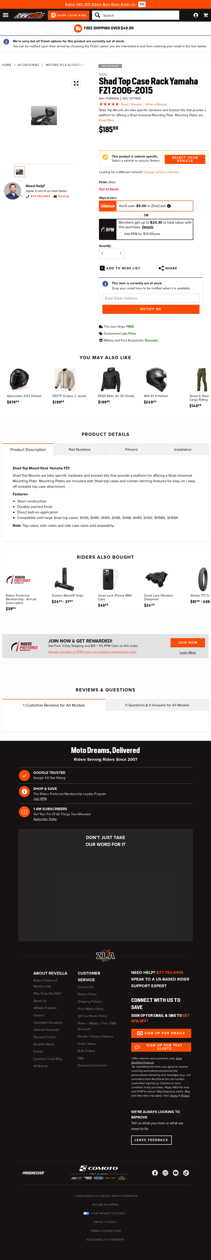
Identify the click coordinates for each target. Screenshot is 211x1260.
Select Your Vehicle (185, 159)
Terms (173, 1096)
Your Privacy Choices (108, 1213)
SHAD (103, 74)
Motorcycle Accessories (67, 65)
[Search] (135, 15)
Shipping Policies (90, 1001)
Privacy (185, 1096)
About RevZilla (50, 973)
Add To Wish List (123, 268)
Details (147, 227)
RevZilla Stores (44, 1044)
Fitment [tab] (131, 449)
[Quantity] (111, 253)
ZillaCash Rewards (46, 1029)
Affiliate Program (45, 1008)
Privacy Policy (105, 1222)
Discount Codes (44, 1037)
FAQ (81, 1058)
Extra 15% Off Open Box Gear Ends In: (100, 4)
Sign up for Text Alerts (164, 1047)
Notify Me (151, 309)
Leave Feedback (151, 1140)
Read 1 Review (131, 104)
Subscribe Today (45, 819)
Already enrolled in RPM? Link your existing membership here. (92, 652)
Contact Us (85, 987)
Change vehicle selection (161, 172)
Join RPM (40, 798)
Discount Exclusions (92, 1065)
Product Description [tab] (28, 450)
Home (7, 65)
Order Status (87, 1043)
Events (38, 1051)
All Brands (40, 1066)
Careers (39, 1015)
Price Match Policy (91, 1008)
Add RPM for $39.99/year (142, 233)
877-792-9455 (40, 196)
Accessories (28, 65)
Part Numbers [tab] (79, 449)
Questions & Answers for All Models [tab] (157, 705)
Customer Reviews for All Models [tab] (54, 705)
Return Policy (87, 994)
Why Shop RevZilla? (47, 993)
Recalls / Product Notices (95, 1036)
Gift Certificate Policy (92, 1016)
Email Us (63, 196)
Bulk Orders (86, 1051)
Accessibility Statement (105, 1239)
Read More (107, 120)
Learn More (188, 652)
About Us (40, 1000)
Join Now (188, 642)
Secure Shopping (105, 1205)
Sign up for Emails (165, 1033)
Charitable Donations (48, 1022)
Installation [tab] (183, 449)
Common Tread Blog (47, 1059)
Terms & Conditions (105, 1231)
